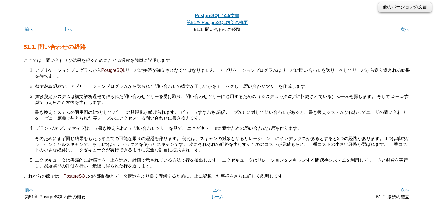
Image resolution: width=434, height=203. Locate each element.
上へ (67, 29)
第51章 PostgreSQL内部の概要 (217, 22)
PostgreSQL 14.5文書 (217, 15)
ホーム (217, 196)
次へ (405, 29)
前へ (29, 29)
